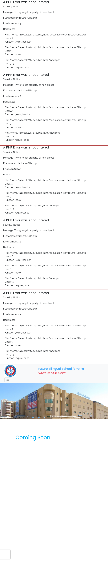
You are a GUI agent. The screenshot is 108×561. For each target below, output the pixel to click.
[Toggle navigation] (7, 379)
